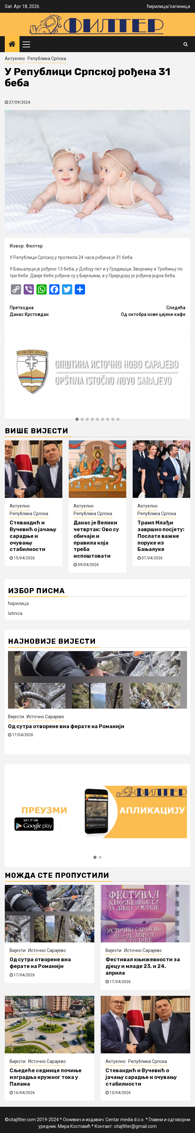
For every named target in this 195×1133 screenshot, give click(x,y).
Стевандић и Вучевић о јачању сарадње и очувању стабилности (33, 536)
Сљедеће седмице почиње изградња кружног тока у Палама (46, 1077)
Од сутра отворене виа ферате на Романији (66, 726)
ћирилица (157, 6)
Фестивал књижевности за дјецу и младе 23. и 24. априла (142, 966)
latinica (15, 613)
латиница (180, 6)
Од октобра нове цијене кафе (141, 310)
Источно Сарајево (45, 716)
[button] (77, 419)
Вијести (16, 716)
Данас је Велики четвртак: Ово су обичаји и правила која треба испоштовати (96, 539)
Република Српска (46, 58)
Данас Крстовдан (54, 310)
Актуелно (15, 58)
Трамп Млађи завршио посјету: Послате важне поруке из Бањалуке (160, 536)
